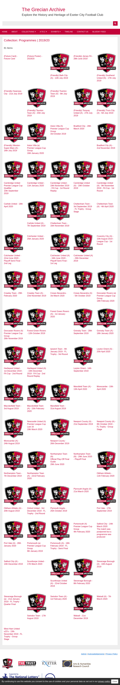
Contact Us (82, 32)
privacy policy (104, 681)
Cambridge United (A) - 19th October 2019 (82, 185)
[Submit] (115, 23)
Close (114, 681)
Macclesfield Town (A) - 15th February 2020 (35, 408)
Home (4, 32)
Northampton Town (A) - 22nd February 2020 (36, 476)
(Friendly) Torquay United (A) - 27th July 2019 (83, 113)
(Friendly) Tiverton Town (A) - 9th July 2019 (58, 93)
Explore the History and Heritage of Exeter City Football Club (62, 14)
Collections (28, 32)
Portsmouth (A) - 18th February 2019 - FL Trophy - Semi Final (60, 545)
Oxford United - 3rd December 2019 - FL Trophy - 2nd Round (36, 511)
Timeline (69, 32)
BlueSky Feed (99, 32)
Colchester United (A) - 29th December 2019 (83, 258)
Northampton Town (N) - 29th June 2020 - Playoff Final (83, 456)
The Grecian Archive (43, 9)
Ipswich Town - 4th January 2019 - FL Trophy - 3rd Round (59, 351)
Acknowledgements (96, 654)
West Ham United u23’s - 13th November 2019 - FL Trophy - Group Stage (13, 634)
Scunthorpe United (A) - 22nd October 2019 (58, 583)
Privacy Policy (112, 654)
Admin (83, 654)
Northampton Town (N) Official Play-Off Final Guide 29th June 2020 (59, 459)
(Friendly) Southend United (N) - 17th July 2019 (106, 78)
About (14, 32)
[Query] (60, 23)
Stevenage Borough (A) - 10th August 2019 (106, 564)
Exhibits (55, 32)
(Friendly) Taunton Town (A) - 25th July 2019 (36, 113)
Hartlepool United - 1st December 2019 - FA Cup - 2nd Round (13, 371)
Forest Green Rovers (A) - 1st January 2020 (59, 314)
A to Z (42, 32)
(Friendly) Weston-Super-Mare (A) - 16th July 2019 (12, 148)
